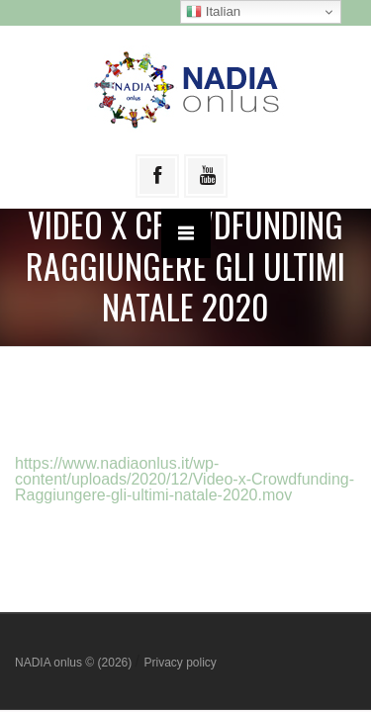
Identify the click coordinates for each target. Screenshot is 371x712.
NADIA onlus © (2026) (75, 662)
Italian (213, 12)
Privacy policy (179, 662)
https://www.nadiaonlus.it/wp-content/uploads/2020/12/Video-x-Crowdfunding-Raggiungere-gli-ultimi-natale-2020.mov (184, 479)
